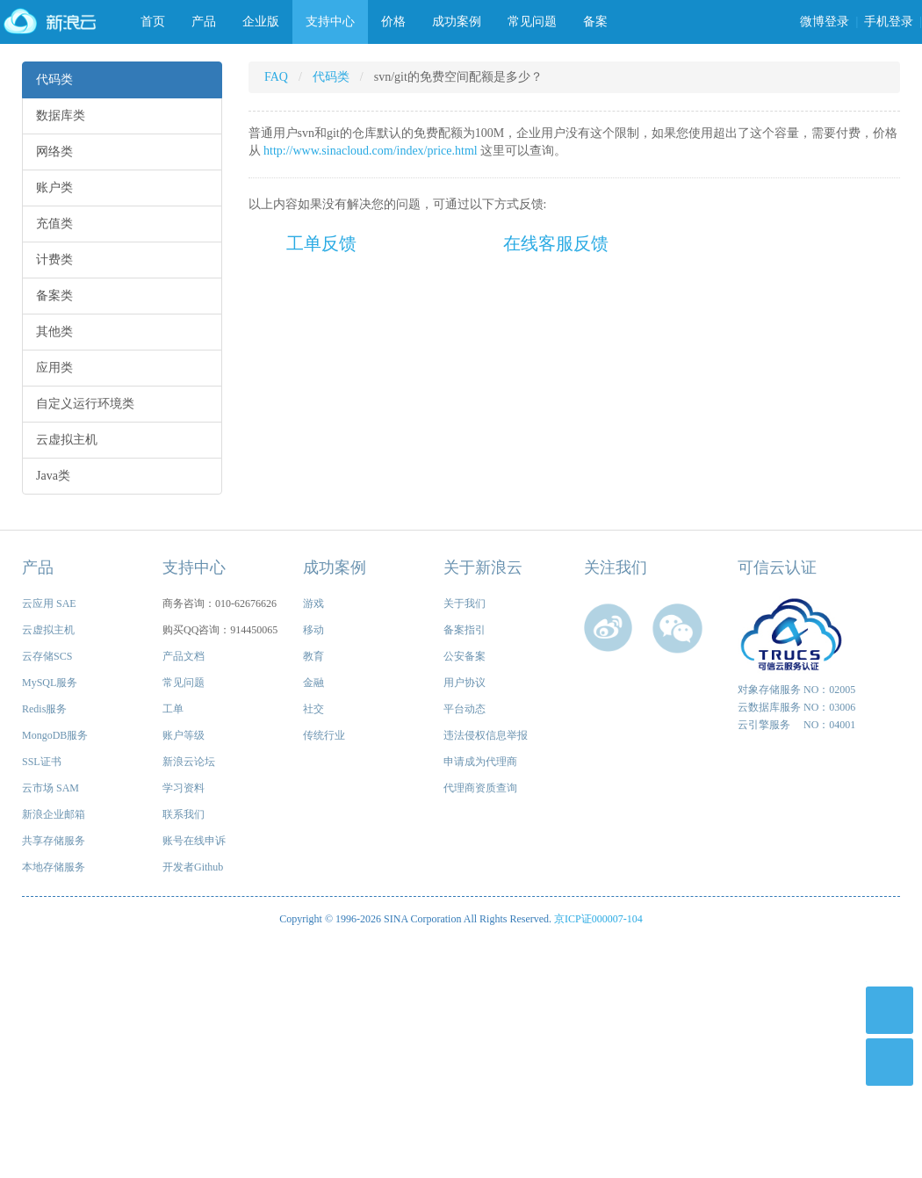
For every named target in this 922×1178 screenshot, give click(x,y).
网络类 (54, 151)
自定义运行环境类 (85, 403)
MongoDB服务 (55, 735)
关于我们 (464, 603)
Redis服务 (44, 709)
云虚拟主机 (66, 439)
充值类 (54, 223)
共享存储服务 (53, 841)
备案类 (54, 295)
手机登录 (888, 21)
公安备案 (464, 656)
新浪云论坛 (188, 761)
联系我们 (183, 814)
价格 (393, 21)
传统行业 (324, 735)
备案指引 (464, 630)
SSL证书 (41, 761)
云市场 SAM (50, 788)
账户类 (54, 187)
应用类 (54, 367)
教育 (313, 656)
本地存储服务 (53, 867)
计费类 (54, 259)
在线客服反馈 (556, 243)
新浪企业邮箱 (53, 814)
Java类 (53, 475)
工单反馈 (321, 243)
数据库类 (60, 115)
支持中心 (330, 21)
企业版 (260, 21)
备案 (595, 21)
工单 (173, 709)
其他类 (54, 331)
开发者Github (192, 867)
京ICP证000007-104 (598, 919)
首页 (152, 21)
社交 (313, 709)
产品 (203, 21)
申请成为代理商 (480, 761)
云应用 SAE (49, 603)
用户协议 (464, 682)
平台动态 (464, 709)
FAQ (276, 76)
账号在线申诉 (194, 841)
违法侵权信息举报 (485, 735)
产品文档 (183, 656)
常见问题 (532, 21)
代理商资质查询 (480, 788)
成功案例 (456, 21)
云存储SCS (47, 656)
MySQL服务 (49, 682)
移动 (313, 630)
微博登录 (824, 21)
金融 (313, 682)
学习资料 (183, 788)
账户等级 (183, 735)
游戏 (313, 603)
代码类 (54, 79)
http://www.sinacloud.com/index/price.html (370, 150)
